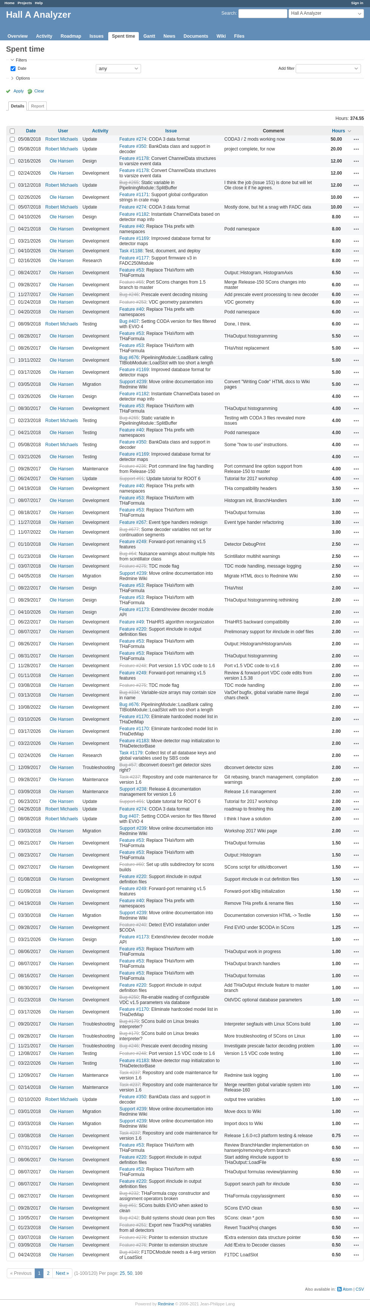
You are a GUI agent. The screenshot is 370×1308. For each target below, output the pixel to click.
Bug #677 (128, 529)
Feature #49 (131, 622)
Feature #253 (132, 302)
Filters (21, 60)
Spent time (123, 36)
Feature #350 (132, 146)
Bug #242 (128, 1217)
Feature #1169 (134, 238)
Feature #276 (132, 1237)
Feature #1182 (134, 214)
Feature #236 (132, 466)
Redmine (166, 1304)
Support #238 (132, 789)
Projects (25, 3)
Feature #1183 (134, 740)
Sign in (357, 3)
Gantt (149, 36)
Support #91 (131, 478)
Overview (18, 36)
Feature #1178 (134, 158)
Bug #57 (127, 765)
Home (10, 3)
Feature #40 (131, 226)
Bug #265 (128, 182)
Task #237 (129, 777)
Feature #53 (131, 270)
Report (37, 106)
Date (21, 68)
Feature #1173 (134, 609)
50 (129, 1273)
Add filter (286, 68)
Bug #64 (127, 553)
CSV (360, 1289)
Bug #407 (128, 321)
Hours (338, 131)
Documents (196, 36)
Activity (44, 36)
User (63, 131)
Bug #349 (128, 1252)
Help (39, 3)
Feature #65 (131, 282)
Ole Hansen (62, 161)
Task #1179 (130, 752)
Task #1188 (130, 250)
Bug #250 (128, 997)
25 (122, 1273)
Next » (62, 1273)
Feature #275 (132, 566)
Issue (171, 131)
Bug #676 (128, 357)
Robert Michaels (61, 139)
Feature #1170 (134, 716)
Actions (356, 139)
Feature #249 (132, 541)
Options (23, 78)
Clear (39, 91)
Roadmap (71, 36)
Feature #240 (132, 924)
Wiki (221, 36)
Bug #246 (128, 294)
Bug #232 (128, 1193)
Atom (347, 1289)
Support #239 (132, 381)
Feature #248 (132, 665)
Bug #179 (128, 1021)
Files (239, 36)
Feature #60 (131, 864)
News (169, 36)
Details (17, 106)
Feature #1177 (134, 258)
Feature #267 (132, 522)
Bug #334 (128, 692)
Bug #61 (127, 1205)
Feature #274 (132, 139)
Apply (19, 91)
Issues (96, 36)
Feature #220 (132, 629)
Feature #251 (132, 1225)
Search (228, 13)
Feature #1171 (134, 194)
